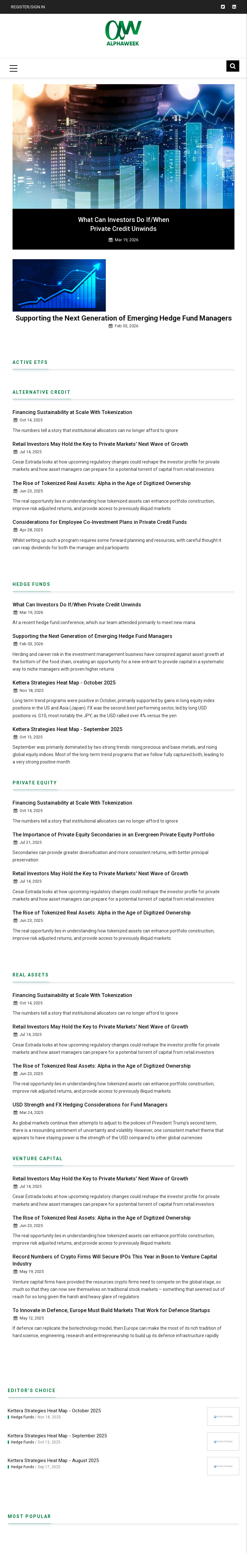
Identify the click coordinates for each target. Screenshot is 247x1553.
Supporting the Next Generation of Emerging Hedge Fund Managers (123, 318)
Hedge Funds (22, 1417)
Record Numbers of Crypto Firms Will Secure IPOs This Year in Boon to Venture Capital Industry (115, 1260)
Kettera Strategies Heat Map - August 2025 (53, 1461)
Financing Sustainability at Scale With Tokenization (72, 413)
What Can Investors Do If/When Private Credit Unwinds (123, 224)
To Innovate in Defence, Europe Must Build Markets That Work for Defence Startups (111, 1311)
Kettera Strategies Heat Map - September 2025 (67, 730)
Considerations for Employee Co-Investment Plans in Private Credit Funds (100, 522)
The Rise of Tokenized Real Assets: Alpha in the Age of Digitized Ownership (102, 483)
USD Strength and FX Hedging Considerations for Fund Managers (90, 1105)
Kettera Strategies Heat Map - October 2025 (64, 683)
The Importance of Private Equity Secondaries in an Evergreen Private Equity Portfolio (114, 835)
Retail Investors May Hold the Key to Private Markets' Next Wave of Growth (100, 444)
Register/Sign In (28, 6)
